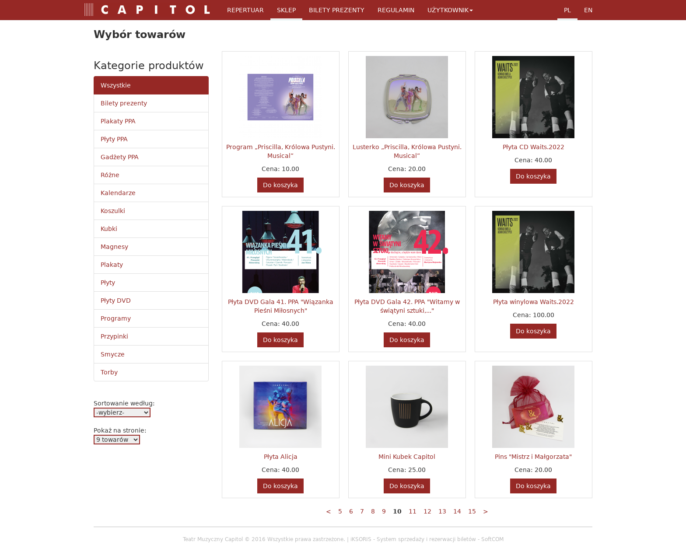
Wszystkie (116, 85)
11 (412, 511)
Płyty (108, 282)
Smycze (113, 354)
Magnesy (114, 246)
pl (567, 10)
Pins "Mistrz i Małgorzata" (533, 456)
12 (427, 511)
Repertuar (245, 10)
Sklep (286, 10)
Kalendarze (118, 192)
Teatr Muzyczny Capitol (213, 539)
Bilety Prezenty (336, 10)
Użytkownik (450, 10)
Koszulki (113, 210)
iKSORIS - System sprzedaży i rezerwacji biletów (413, 539)
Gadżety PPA (120, 157)
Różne (110, 174)
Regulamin (396, 10)
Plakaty (112, 264)
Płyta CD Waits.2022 (533, 146)
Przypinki (114, 336)
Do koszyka (280, 185)
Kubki (109, 228)
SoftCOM (492, 539)
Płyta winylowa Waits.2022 (533, 301)
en (588, 10)
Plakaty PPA (118, 121)
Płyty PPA (114, 139)
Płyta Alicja (281, 456)
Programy (116, 318)
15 (472, 511)
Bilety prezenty (124, 103)
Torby (109, 372)
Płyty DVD (116, 300)
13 (442, 511)
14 (457, 511)
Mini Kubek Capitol (406, 456)
